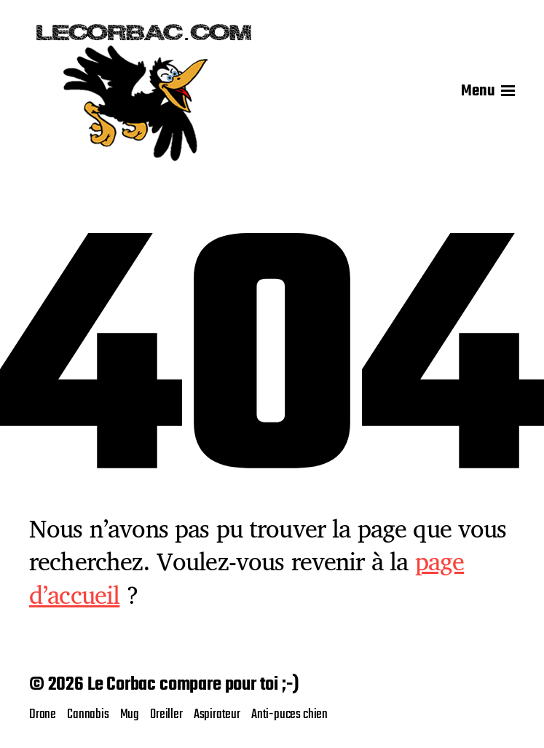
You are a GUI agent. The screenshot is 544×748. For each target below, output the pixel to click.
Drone (42, 714)
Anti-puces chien (289, 714)
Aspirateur (217, 714)
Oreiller (166, 714)
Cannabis (88, 714)
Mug (129, 714)
